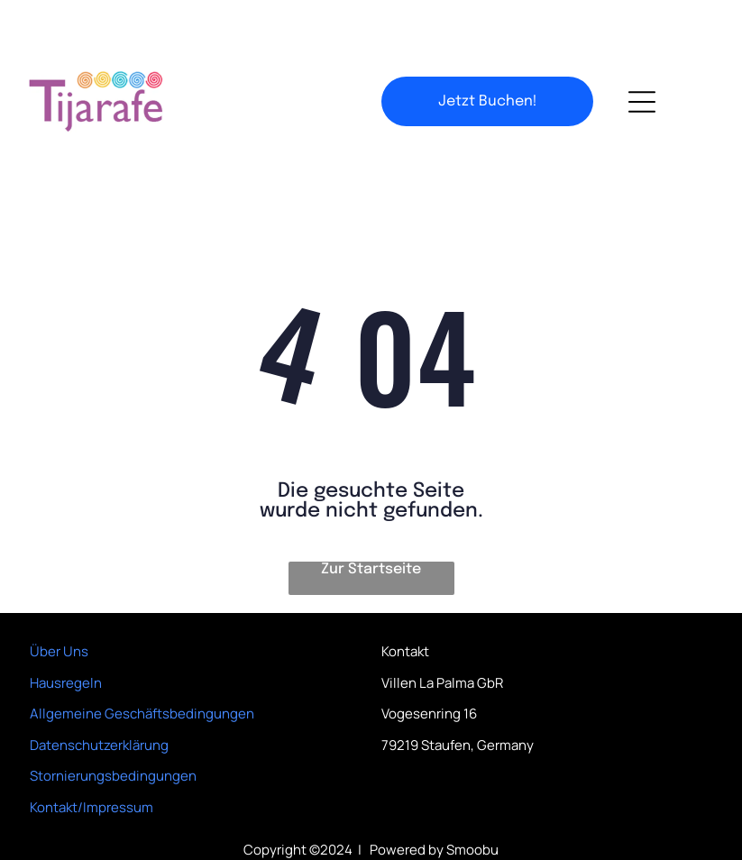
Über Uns (59, 606)
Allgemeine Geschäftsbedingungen (142, 668)
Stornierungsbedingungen (113, 730)
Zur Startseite (371, 524)
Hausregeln (66, 637)
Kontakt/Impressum (91, 762)
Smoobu (472, 804)
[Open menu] (641, 56)
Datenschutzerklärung (99, 700)
